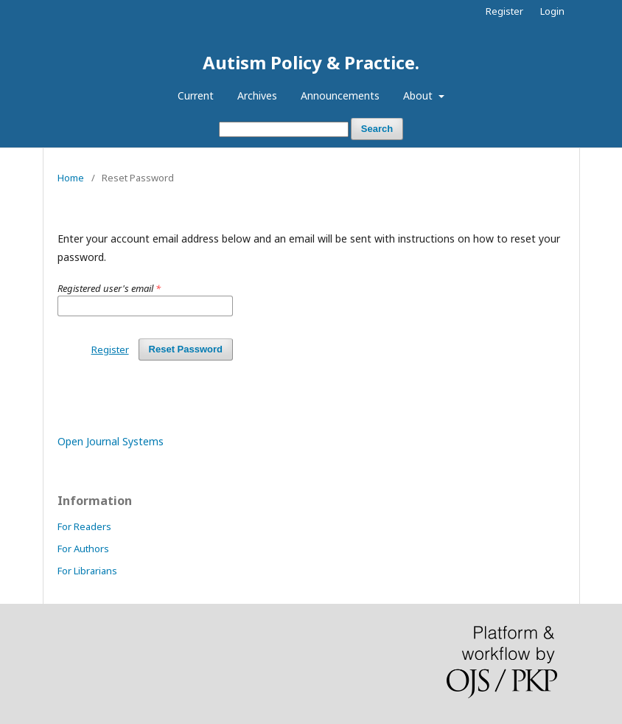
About (419, 95)
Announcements (340, 95)
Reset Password (186, 349)
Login (552, 11)
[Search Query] (284, 129)
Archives (257, 95)
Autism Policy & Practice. (311, 62)
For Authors (83, 548)
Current (196, 95)
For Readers (84, 526)
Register (504, 11)
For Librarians (87, 570)
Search (377, 128)
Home (70, 177)
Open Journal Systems (110, 441)
